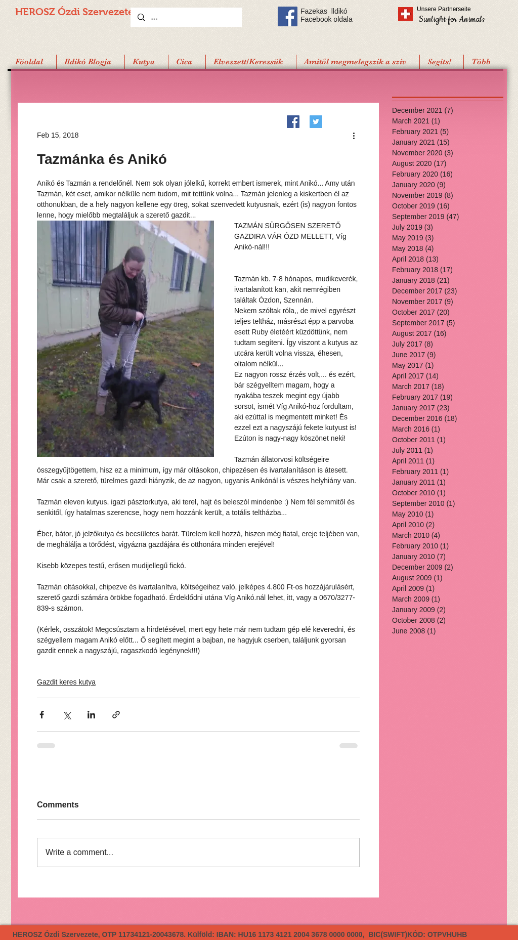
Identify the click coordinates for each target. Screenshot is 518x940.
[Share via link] (116, 714)
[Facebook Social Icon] (287, 16)
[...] (186, 17)
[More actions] (354, 135)
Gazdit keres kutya (66, 682)
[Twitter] (316, 121)
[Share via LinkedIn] (91, 714)
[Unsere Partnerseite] (457, 9)
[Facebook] (293, 121)
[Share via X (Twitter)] (66, 714)
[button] (441, 62)
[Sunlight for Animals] (451, 19)
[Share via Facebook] (42, 714)
